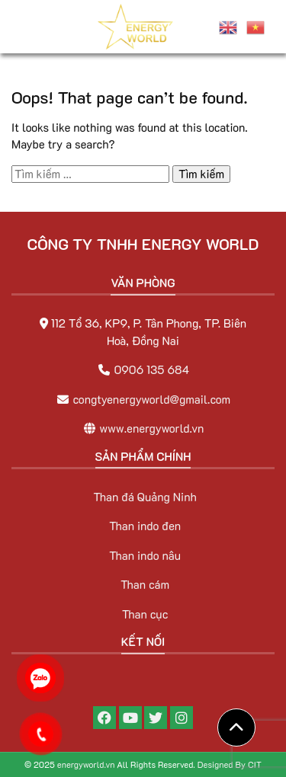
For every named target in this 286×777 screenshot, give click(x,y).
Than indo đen (145, 525)
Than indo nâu (145, 555)
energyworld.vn (86, 764)
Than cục (145, 614)
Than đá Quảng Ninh (145, 496)
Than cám (145, 584)
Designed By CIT (230, 764)
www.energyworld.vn (151, 428)
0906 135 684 (151, 369)
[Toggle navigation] (32, 26)
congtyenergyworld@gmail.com (152, 399)
